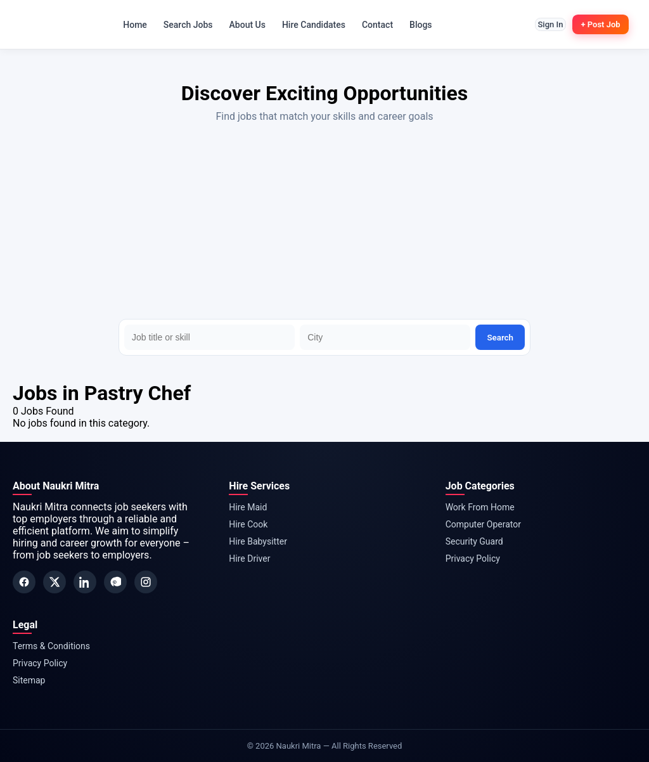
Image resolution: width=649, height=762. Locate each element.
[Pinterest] (115, 582)
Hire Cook (248, 524)
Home (128, 25)
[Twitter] (54, 582)
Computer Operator (483, 524)
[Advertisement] (324, 224)
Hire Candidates (306, 25)
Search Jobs (181, 25)
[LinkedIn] (85, 582)
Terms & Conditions (51, 646)
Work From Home (480, 507)
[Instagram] (145, 582)
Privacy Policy (473, 558)
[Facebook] (24, 582)
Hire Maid (248, 507)
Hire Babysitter (258, 541)
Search (500, 337)
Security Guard (474, 541)
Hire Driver (249, 558)
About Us (240, 25)
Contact (370, 25)
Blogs (413, 25)
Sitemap (29, 680)
